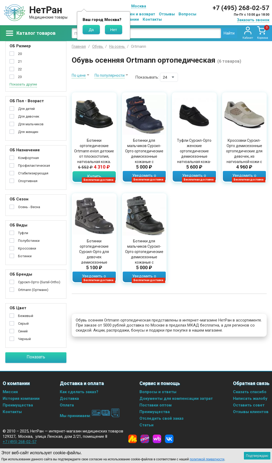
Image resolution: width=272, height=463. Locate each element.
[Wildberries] (157, 439)
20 (20, 54)
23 (20, 77)
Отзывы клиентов (251, 411)
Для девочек (28, 116)
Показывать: (147, 77)
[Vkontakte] (169, 439)
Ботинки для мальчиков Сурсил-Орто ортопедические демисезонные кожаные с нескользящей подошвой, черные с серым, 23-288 (144, 259)
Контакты (152, 19)
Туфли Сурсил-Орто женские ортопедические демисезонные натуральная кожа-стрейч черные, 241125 (194, 156)
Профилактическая (34, 166)
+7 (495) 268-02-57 (240, 8)
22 (20, 69)
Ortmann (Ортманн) (33, 290)
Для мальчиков (31, 124)
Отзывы (167, 14)
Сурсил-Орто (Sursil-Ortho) (39, 282)
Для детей (26, 109)
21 (20, 61)
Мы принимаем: (90, 415)
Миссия (10, 391)
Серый (23, 323)
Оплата (67, 405)
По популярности (110, 75)
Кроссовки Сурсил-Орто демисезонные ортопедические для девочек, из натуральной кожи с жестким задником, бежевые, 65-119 (244, 156)
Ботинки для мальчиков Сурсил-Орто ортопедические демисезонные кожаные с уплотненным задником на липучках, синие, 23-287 (144, 159)
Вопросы (187, 14)
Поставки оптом (155, 405)
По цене (79, 75)
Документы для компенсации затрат (176, 398)
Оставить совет (249, 405)
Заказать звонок (253, 20)
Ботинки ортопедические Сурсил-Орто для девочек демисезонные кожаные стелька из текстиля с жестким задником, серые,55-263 (94, 262)
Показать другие (23, 84)
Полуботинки (29, 241)
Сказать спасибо (249, 391)
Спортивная (27, 181)
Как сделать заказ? (79, 391)
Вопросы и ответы (157, 391)
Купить (94, 176)
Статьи (146, 425)
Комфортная (28, 158)
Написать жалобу (250, 398)
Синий (23, 331)
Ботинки (25, 256)
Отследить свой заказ (161, 418)
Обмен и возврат (138, 14)
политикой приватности (207, 459)
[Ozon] (145, 439)
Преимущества (18, 405)
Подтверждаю (257, 456)
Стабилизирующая (33, 173)
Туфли (23, 233)
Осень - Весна (29, 207)
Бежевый (25, 316)
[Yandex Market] (132, 439)
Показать (36, 356)
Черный (24, 339)
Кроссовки (27, 248)
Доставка (69, 398)
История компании (21, 398)
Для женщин (28, 132)
